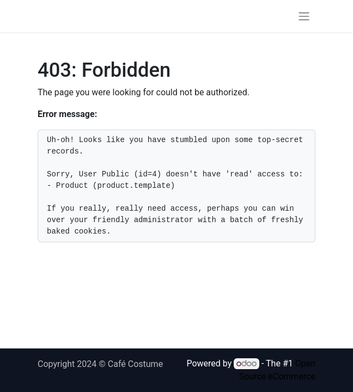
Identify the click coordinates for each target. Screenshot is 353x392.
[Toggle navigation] (304, 16)
